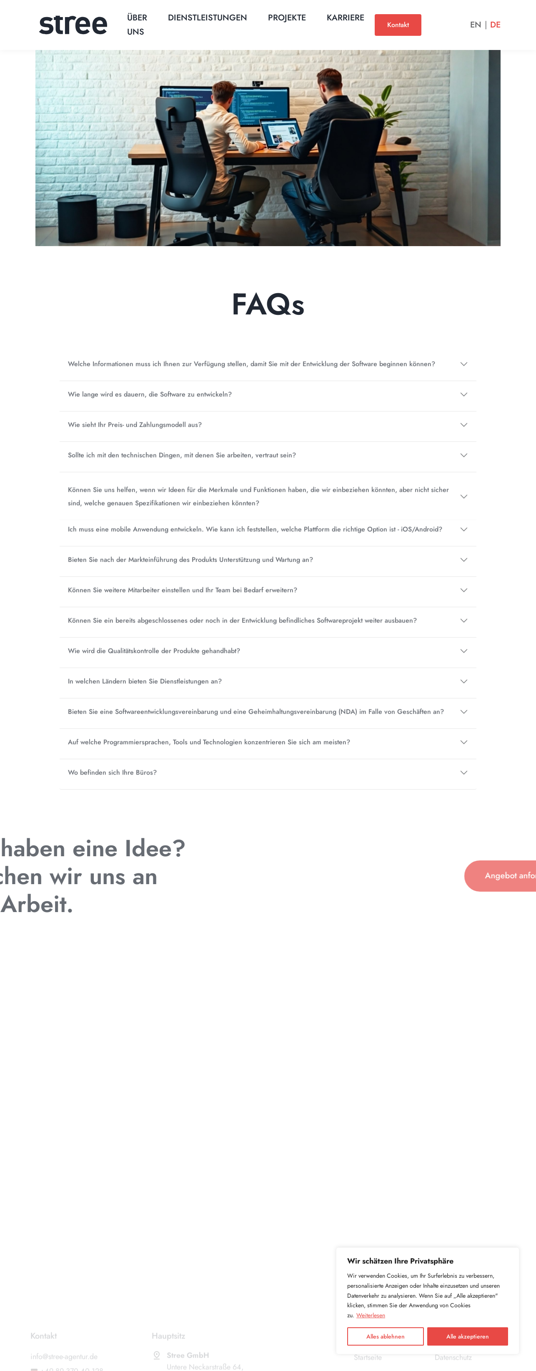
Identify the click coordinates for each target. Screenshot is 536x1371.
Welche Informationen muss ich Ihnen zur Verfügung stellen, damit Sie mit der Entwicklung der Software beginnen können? (251, 372)
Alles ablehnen (385, 1336)
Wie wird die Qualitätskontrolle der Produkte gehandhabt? (154, 659)
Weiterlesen (370, 1315)
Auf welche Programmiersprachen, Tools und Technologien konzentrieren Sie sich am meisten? (209, 750)
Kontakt (398, 25)
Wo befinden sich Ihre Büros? (112, 780)
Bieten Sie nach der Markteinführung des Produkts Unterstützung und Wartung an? (190, 568)
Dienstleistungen (207, 18)
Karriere (345, 18)
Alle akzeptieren (467, 1336)
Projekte (287, 18)
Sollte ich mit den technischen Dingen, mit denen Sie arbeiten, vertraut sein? (182, 463)
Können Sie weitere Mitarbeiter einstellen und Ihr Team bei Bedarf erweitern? (182, 598)
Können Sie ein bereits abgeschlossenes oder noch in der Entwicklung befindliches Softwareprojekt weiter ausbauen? (242, 628)
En (475, 25)
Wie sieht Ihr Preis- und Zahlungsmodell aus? (135, 433)
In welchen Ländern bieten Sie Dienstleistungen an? (145, 689)
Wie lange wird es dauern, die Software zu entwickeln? (150, 402)
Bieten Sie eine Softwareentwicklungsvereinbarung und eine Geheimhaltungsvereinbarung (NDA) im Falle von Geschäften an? (256, 720)
